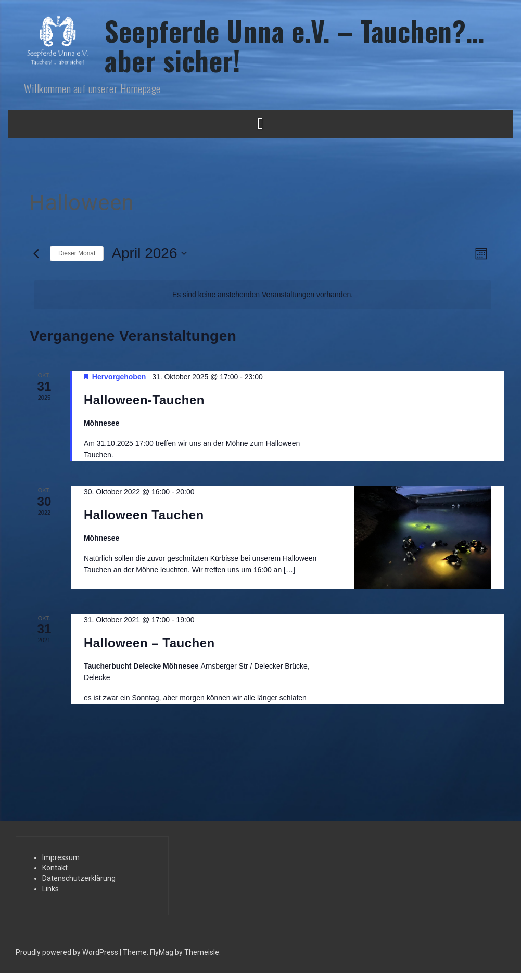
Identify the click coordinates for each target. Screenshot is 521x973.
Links (50, 889)
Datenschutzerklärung (79, 878)
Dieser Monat (76, 253)
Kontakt (55, 868)
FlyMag (161, 952)
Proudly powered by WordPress (68, 952)
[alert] (262, 294)
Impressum (61, 857)
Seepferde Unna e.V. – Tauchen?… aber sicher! (295, 45)
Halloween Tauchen (144, 515)
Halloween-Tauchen (144, 400)
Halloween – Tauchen (149, 643)
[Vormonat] (36, 253)
